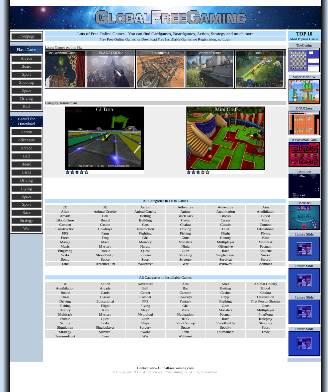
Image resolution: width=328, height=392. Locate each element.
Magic (145, 310)
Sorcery (145, 327)
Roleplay (265, 319)
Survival (225, 259)
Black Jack (185, 216)
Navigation (185, 314)
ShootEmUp (105, 255)
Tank (65, 264)
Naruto (145, 246)
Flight (225, 233)
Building (145, 220)
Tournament (225, 332)
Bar (185, 288)
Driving (26, 98)
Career (225, 220)
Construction (65, 229)
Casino (105, 224)
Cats (145, 224)
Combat (265, 224)
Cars (265, 220)
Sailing (65, 323)
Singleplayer (225, 255)
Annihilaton (265, 211)
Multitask (266, 242)
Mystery (105, 246)
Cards (26, 172)
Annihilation (225, 211)
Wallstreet (145, 264)
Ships (145, 323)
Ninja (185, 246)
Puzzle (105, 251)
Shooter (145, 255)
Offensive (225, 246)
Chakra (185, 224)
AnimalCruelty (145, 211)
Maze (105, 242)
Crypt (225, 297)
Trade (265, 332)
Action (26, 132)
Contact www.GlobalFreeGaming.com (165, 368)
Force (65, 238)
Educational (265, 229)
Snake (265, 255)
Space (26, 90)
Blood (265, 216)
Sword (265, 259)
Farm (105, 233)
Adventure (26, 140)
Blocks (226, 216)
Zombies (265, 264)
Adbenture (185, 207)
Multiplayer (225, 242)
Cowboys (105, 229)
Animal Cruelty (105, 211)
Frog (105, 238)
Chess (65, 297)
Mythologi (145, 314)
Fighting (145, 233)
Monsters (185, 242)
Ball (26, 106)
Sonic (65, 259)
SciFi (65, 255)
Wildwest (226, 264)
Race (26, 212)
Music (65, 246)
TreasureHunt (105, 264)
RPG (185, 319)
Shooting (26, 82)
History (225, 238)
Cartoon (65, 224)
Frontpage (26, 36)
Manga (65, 242)
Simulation (65, 327)
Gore (225, 306)
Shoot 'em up (185, 323)
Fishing (185, 233)
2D (65, 207)
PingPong (65, 251)
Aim (265, 207)
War (26, 228)
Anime (185, 211)
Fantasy (185, 301)
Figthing (225, 301)
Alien (65, 211)
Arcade (26, 58)
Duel (225, 229)
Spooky (225, 327)
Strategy (26, 220)
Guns (185, 238)
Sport (26, 74)
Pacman (265, 246)
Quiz (185, 251)
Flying (26, 188)
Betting (145, 216)
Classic (225, 224)
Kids (265, 238)
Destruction (145, 229)
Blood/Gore (65, 220)
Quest (145, 251)
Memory (145, 242)
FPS (65, 233)
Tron (105, 336)
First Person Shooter (266, 301)
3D (105, 207)
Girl (145, 238)
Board (26, 66)
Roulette (265, 251)
